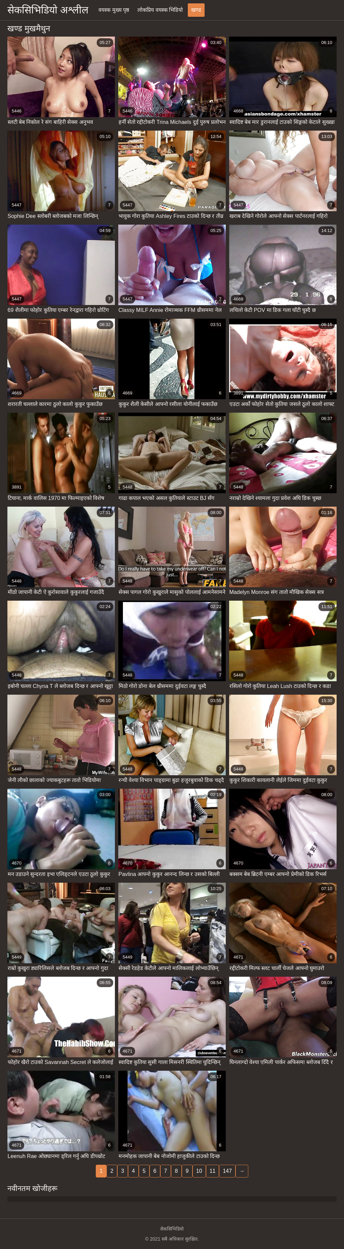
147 (227, 1171)
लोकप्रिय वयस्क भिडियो (160, 10)
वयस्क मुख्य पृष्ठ (113, 10)
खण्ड (196, 10)
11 (213, 1171)
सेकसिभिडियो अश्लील (47, 9)
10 (199, 1171)
